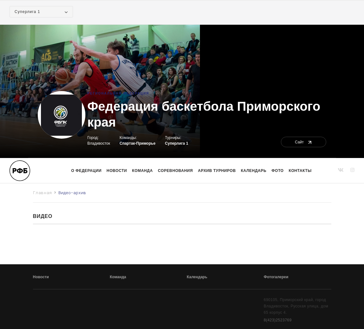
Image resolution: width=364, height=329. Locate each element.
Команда (118, 277)
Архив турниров (217, 170)
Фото (277, 170)
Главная (42, 192)
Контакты (300, 170)
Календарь (253, 170)
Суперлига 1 (176, 143)
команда (142, 170)
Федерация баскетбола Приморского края (203, 114)
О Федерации (86, 170)
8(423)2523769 (278, 320)
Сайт (303, 142)
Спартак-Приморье (138, 143)
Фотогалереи (276, 277)
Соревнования (175, 170)
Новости (117, 170)
